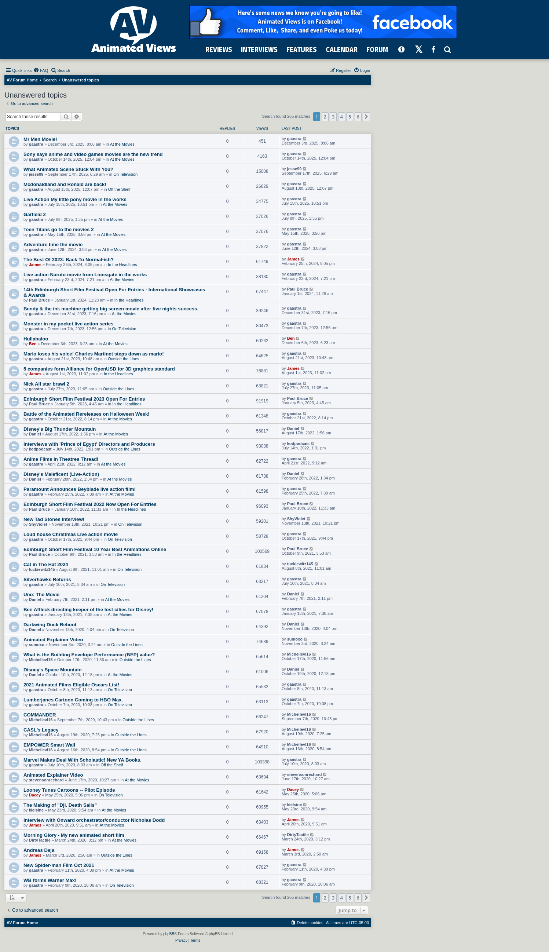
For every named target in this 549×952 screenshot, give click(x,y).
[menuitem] (40, 70)
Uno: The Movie (41, 594)
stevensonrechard (46, 780)
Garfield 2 (34, 214)
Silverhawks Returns (47, 579)
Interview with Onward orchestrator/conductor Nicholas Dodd (94, 820)
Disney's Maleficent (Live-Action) (61, 474)
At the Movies (122, 144)
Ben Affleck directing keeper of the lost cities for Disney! (88, 609)
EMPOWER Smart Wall (49, 745)
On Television (125, 174)
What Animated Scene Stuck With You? (68, 169)
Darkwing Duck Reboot (49, 624)
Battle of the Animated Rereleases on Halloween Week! (86, 414)
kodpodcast (40, 449)
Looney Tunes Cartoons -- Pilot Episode (69, 790)
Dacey (35, 795)
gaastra (36, 144)
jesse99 (36, 174)
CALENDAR (342, 49)
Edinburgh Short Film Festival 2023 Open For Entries (84, 399)
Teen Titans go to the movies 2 (58, 229)
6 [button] (358, 116)
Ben (33, 344)
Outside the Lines (123, 359)
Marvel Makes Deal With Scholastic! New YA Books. (82, 760)
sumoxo (36, 644)
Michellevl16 (41, 659)
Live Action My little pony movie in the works (75, 199)
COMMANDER (39, 715)
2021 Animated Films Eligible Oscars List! (71, 684)
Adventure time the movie (53, 244)
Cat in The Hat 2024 (45, 564)
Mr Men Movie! (40, 139)
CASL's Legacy (40, 730)
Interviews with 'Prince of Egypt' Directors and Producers (89, 444)
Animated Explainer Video (53, 639)
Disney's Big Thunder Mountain (59, 429)
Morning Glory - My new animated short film (73, 835)
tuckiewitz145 (42, 569)
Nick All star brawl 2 (46, 384)
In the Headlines (122, 264)
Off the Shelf (119, 189)
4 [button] (341, 116)
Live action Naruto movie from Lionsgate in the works (85, 274)
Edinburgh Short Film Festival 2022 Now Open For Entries (90, 504)
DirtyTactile (40, 840)
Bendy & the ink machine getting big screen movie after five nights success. (110, 308)
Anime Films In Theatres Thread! (60, 459)
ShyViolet (38, 524)
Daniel (35, 434)
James (35, 264)
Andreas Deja (38, 850)
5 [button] (349, 116)
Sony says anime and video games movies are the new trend (93, 154)
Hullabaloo (35, 339)
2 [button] (325, 116)
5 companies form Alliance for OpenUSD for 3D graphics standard (99, 369)
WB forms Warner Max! (50, 880)
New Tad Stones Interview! (53, 519)
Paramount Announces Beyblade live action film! (79, 489)
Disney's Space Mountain (52, 669)
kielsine (36, 810)
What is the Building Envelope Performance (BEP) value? (89, 654)
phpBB (168, 934)
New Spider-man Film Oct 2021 (58, 865)
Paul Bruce (39, 300)
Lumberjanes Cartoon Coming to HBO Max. (73, 700)
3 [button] (333, 116)
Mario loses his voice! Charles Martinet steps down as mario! (93, 354)
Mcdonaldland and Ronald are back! (64, 184)
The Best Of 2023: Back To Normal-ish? (68, 259)
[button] (366, 116)
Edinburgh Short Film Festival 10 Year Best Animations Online (94, 549)
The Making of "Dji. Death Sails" (60, 805)
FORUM (377, 49)
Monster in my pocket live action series (68, 324)
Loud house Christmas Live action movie (70, 534)
